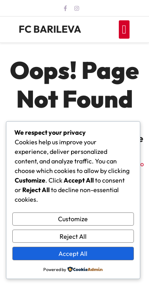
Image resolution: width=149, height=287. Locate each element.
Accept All (72, 254)
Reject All (73, 236)
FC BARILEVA (50, 29)
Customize (73, 219)
